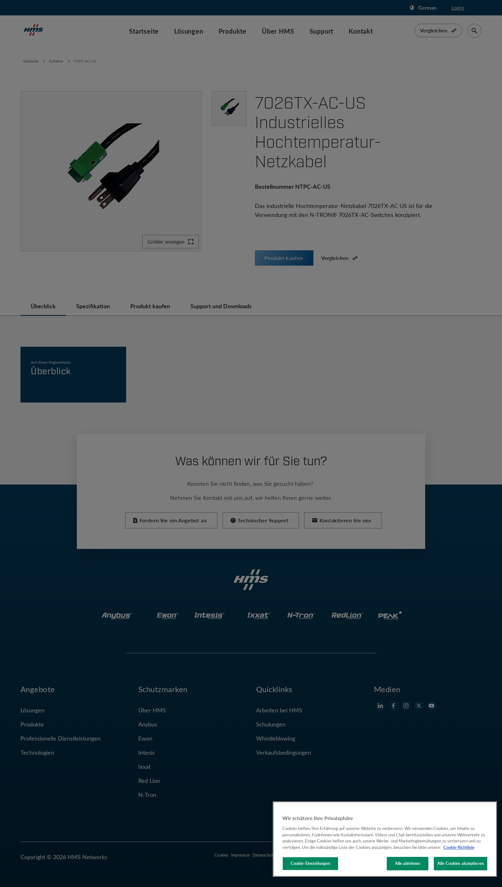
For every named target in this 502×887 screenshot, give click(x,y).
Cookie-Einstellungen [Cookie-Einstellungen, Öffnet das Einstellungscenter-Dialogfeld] (310, 863)
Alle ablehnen (407, 863)
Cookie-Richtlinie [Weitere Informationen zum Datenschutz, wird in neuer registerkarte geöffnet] (458, 847)
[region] (385, 839)
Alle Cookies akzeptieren (460, 863)
